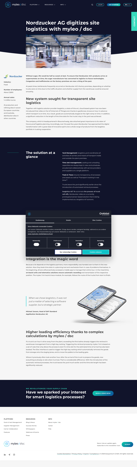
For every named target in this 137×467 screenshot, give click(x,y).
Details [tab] (68, 220)
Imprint (86, 454)
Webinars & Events (32, 432)
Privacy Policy (77, 454)
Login (100, 5)
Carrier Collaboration (11, 429)
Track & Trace (67, 175)
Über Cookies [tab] (97, 220)
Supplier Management (11, 426)
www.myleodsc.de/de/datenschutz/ (40, 234)
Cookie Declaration (64, 454)
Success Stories (31, 426)
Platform (34, 5)
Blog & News (30, 422)
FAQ (49, 429)
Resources (50, 5)
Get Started (114, 5)
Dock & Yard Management (13, 422)
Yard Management (69, 153)
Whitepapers (30, 429)
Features (7, 432)
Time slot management (71, 163)
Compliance (94, 454)
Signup (127, 444)
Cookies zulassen (96, 252)
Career (50, 426)
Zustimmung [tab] (40, 220)
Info (63, 5)
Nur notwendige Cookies (68, 252)
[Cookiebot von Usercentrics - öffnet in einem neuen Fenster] (101, 214)
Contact (134, 21)
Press (28, 435)
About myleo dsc (54, 422)
